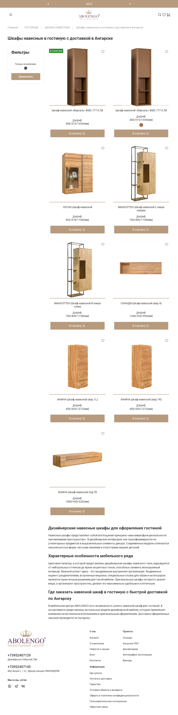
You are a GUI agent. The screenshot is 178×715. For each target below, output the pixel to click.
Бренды (127, 660)
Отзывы (127, 637)
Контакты (95, 660)
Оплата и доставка (101, 678)
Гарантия (95, 684)
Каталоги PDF (131, 643)
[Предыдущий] (48, 3)
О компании (97, 643)
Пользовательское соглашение (108, 701)
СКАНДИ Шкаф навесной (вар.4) (141, 303)
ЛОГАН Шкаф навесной (77, 207)
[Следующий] (130, 3)
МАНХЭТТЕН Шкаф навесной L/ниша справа (141, 209)
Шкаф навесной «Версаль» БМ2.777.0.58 (77, 110)
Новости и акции (99, 649)
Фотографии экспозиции (137, 654)
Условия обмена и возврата (106, 690)
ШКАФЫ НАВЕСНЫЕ (57, 27)
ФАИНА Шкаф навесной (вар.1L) (77, 399)
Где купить (96, 673)
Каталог (94, 637)
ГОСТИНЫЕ (31, 27)
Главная (13, 27)
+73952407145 (19, 667)
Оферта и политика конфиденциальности (114, 695)
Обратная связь (99, 706)
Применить (25, 76)
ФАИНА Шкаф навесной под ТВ (77, 492)
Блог (92, 654)
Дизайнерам (130, 649)
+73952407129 (19, 655)
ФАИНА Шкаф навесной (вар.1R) (141, 399)
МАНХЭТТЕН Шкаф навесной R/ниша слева (77, 305)
